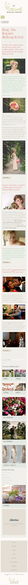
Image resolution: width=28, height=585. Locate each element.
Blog (14, 550)
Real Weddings (6, 477)
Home (14, 542)
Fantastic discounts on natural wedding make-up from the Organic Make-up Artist (13, 187)
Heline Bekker (12, 124)
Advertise (14, 566)
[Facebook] (2, 22)
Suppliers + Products (7, 480)
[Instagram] (7, 22)
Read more (6, 177)
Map (14, 554)
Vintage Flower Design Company (15, 123)
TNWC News (5, 482)
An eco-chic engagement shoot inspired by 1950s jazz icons (13, 270)
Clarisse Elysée (6, 302)
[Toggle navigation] (3, 17)
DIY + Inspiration (6, 472)
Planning (4, 475)
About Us (14, 558)
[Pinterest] (4, 22)
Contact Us (14, 570)
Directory (14, 546)
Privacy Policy (14, 562)
